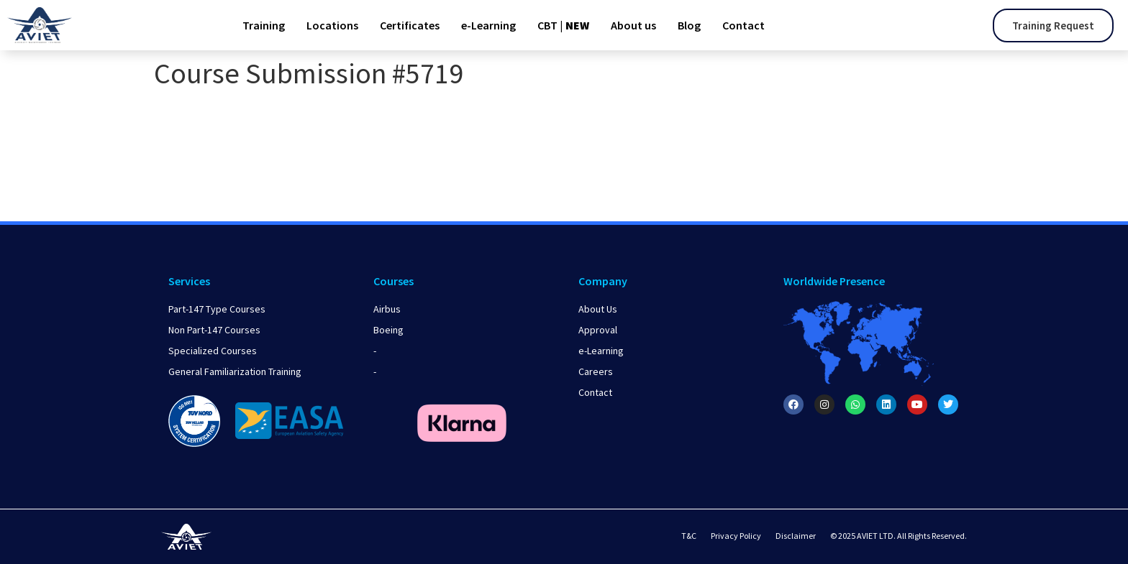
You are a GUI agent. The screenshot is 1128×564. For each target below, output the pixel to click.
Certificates (410, 25)
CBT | (563, 25)
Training (263, 25)
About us (633, 25)
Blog (689, 25)
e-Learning (488, 25)
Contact (743, 25)
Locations (332, 25)
